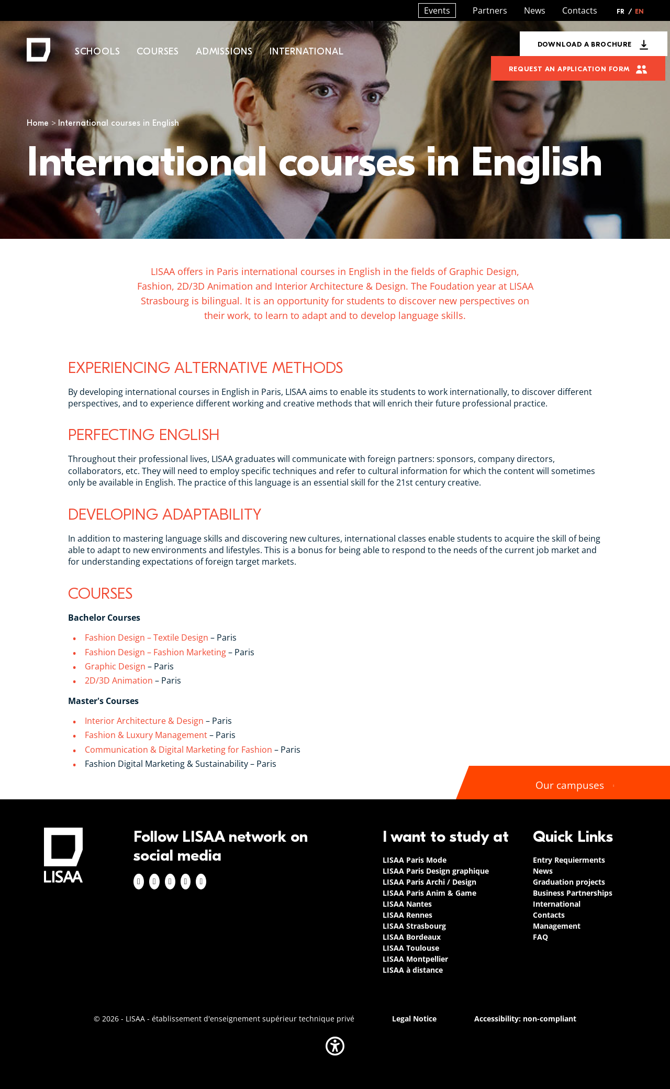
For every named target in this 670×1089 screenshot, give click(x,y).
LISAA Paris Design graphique (436, 871)
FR (624, 11)
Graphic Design (115, 666)
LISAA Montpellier (415, 959)
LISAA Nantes (407, 904)
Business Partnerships (572, 893)
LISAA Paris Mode (414, 860)
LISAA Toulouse (411, 948)
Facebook (138, 881)
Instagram (154, 881)
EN (639, 11)
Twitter (186, 881)
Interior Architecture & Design (144, 721)
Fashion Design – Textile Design (146, 637)
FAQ (540, 937)
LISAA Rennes (407, 915)
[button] (335, 1046)
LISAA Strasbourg (414, 926)
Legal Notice (414, 1019)
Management (556, 926)
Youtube (201, 881)
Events (437, 10)
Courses (158, 51)
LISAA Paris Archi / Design (429, 882)
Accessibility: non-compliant (525, 1019)
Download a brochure (585, 44)
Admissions (224, 51)
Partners (490, 10)
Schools (97, 51)
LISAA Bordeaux (412, 937)
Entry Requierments (569, 860)
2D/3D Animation (119, 680)
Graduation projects (569, 882)
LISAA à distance (413, 970)
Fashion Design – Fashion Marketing (155, 652)
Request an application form (569, 69)
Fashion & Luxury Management (146, 735)
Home (38, 123)
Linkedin (170, 881)
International (306, 51)
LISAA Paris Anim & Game (429, 893)
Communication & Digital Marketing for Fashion (178, 749)
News (534, 10)
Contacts (579, 10)
